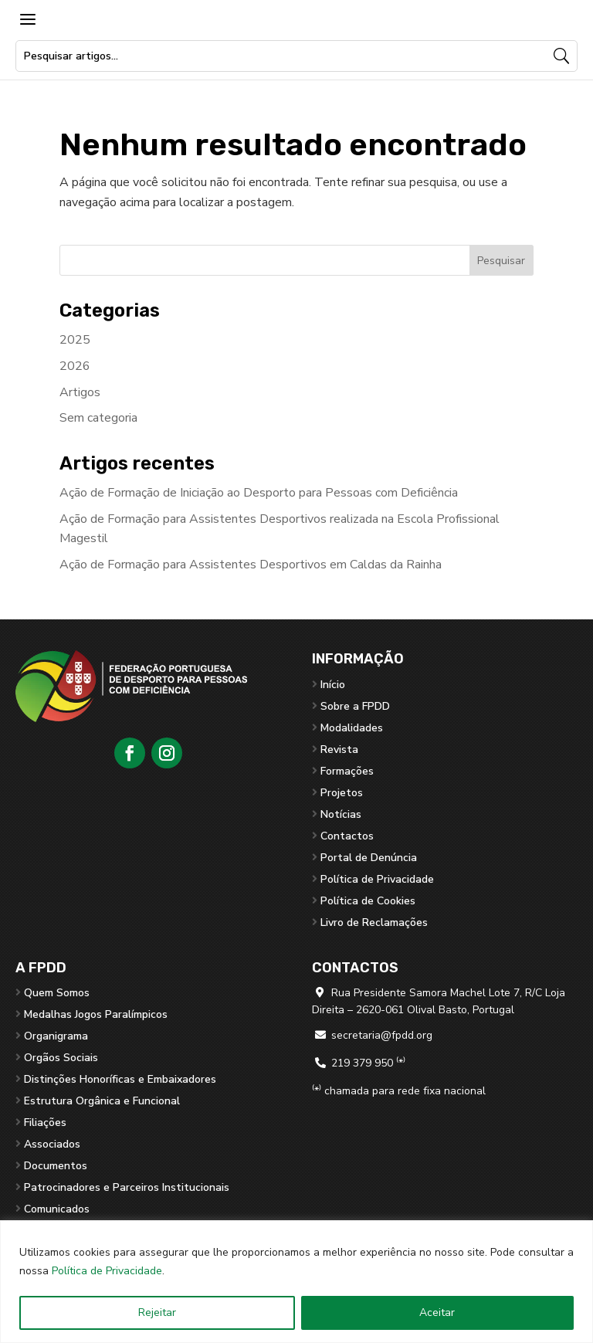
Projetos (341, 792)
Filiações (45, 1122)
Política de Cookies (367, 901)
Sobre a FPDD (355, 706)
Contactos (347, 836)
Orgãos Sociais (61, 1057)
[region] (296, 1281)
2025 (74, 339)
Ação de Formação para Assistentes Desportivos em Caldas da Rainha (250, 564)
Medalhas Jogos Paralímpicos (96, 1014)
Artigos (79, 392)
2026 (74, 366)
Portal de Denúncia (368, 857)
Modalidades (351, 728)
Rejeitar (157, 1312)
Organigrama (56, 1036)
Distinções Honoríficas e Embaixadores (120, 1079)
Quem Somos (57, 992)
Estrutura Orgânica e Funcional (102, 1101)
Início (332, 684)
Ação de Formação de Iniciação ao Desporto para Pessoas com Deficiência (258, 492)
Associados (52, 1144)
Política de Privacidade (107, 1270)
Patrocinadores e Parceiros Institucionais (126, 1187)
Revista (339, 749)
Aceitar (437, 1312)
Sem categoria (98, 417)
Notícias (340, 814)
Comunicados (57, 1209)
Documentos (55, 1165)
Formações (347, 771)
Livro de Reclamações (374, 922)
